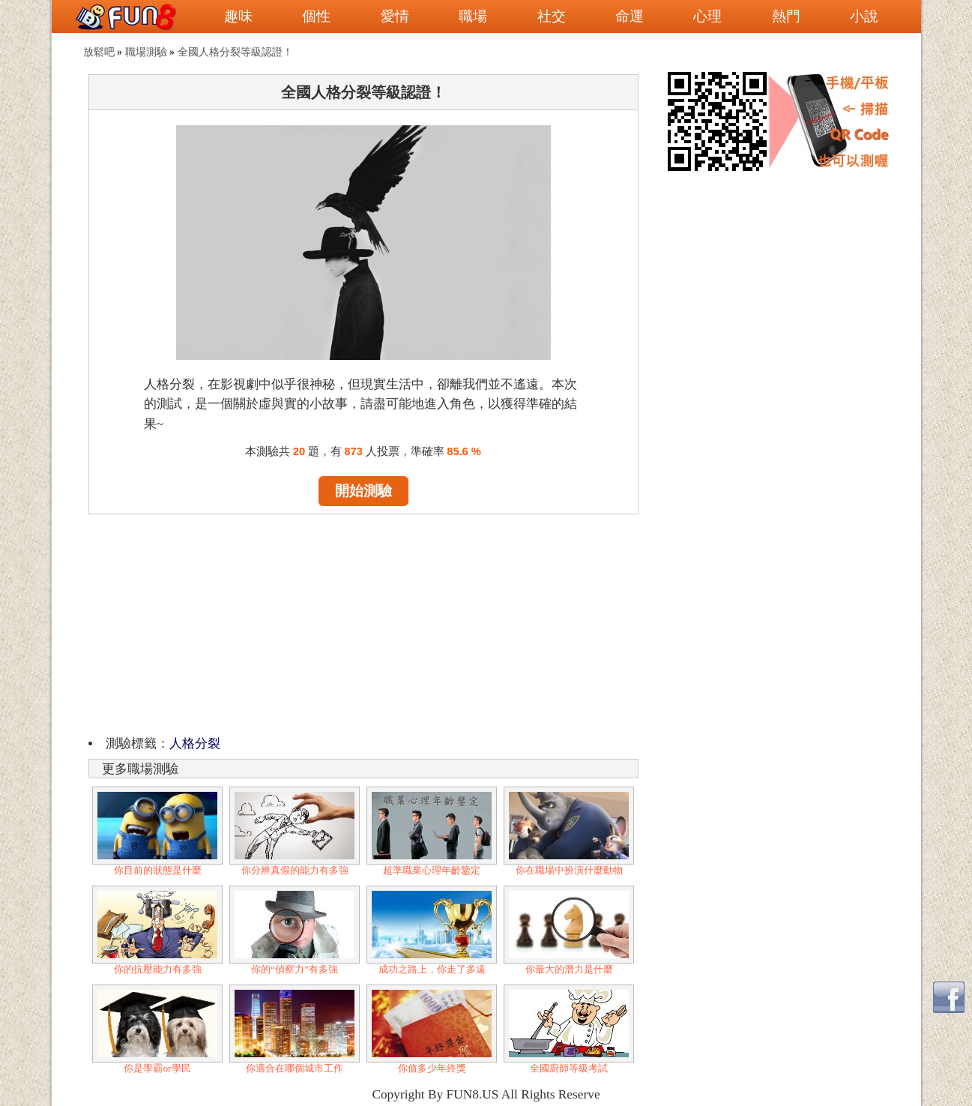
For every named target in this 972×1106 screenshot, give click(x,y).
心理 (707, 16)
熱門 (786, 16)
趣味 (238, 16)
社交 (551, 16)
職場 (473, 16)
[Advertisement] (363, 622)
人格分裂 (194, 743)
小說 (864, 16)
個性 (316, 16)
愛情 (395, 16)
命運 (629, 16)
